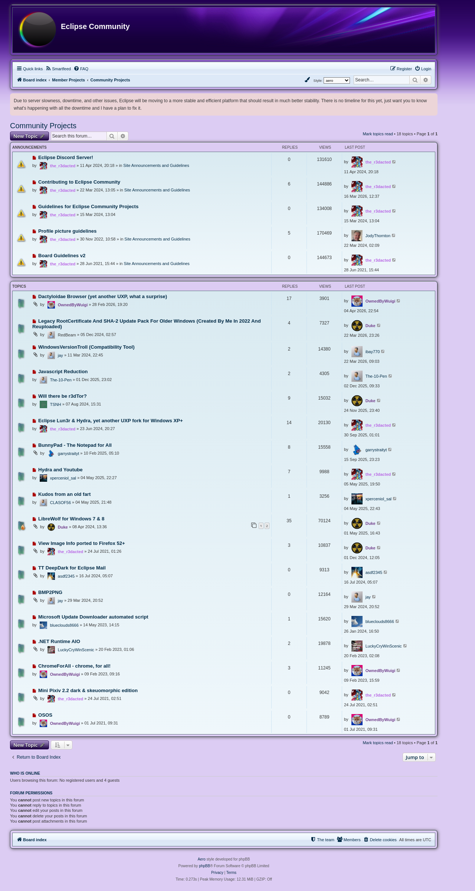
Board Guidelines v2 (62, 255)
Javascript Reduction (63, 371)
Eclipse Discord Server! (65, 157)
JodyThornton (378, 235)
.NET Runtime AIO (59, 641)
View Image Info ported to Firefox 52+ (81, 543)
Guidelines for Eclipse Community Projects (88, 206)
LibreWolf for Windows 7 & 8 (71, 519)
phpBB (204, 866)
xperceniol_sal (63, 478)
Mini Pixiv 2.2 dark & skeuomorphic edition (88, 690)
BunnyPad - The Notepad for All (75, 445)
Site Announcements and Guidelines (156, 165)
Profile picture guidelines (67, 231)
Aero (202, 859)
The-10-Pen (61, 380)
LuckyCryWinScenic (76, 650)
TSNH (55, 404)
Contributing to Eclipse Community (79, 182)
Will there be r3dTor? (62, 396)
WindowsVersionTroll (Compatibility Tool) (86, 347)
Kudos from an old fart (64, 494)
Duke (371, 325)
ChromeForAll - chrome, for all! (74, 666)
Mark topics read (378, 134)
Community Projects (43, 126)
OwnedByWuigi (73, 305)
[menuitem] (58, 68)
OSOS (45, 715)
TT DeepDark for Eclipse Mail (72, 568)
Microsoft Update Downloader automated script (93, 617)
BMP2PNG (50, 592)
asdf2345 (66, 576)
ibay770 (373, 351)
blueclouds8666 (64, 625)
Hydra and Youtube (60, 469)
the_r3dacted (62, 166)
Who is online (25, 773)
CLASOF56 (60, 502)
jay (60, 355)
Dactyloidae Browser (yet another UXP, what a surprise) (102, 296)
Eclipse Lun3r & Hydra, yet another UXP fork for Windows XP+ (110, 420)
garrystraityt (68, 453)
